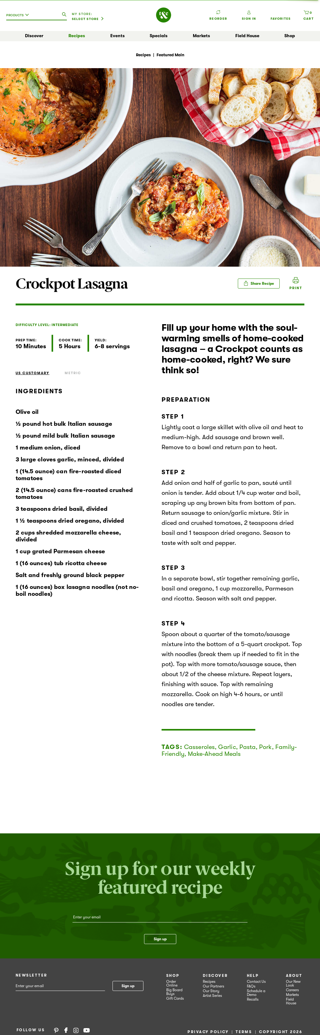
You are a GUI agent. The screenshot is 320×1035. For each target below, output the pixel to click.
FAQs (251, 986)
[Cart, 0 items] (308, 15)
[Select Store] (88, 19)
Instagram (76, 1030)
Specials (159, 35)
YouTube (86, 1030)
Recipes (76, 35)
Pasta (247, 747)
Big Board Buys (174, 992)
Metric (73, 373)
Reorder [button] (218, 12)
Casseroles (199, 747)
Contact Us (256, 981)
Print (295, 288)
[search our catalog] (64, 14)
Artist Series (212, 995)
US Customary (32, 373)
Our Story (211, 991)
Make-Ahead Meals (214, 753)
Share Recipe (258, 283)
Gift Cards (175, 998)
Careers (292, 990)
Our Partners (213, 986)
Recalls (252, 999)
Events (117, 35)
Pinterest (56, 1030)
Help (253, 975)
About (294, 975)
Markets (201, 35)
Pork (265, 747)
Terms (244, 1032)
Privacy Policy (208, 1032)
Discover (34, 35)
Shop (289, 35)
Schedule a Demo (256, 993)
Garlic (227, 747)
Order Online (172, 983)
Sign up (160, 939)
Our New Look (293, 983)
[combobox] (19, 17)
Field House (247, 35)
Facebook (66, 1030)
